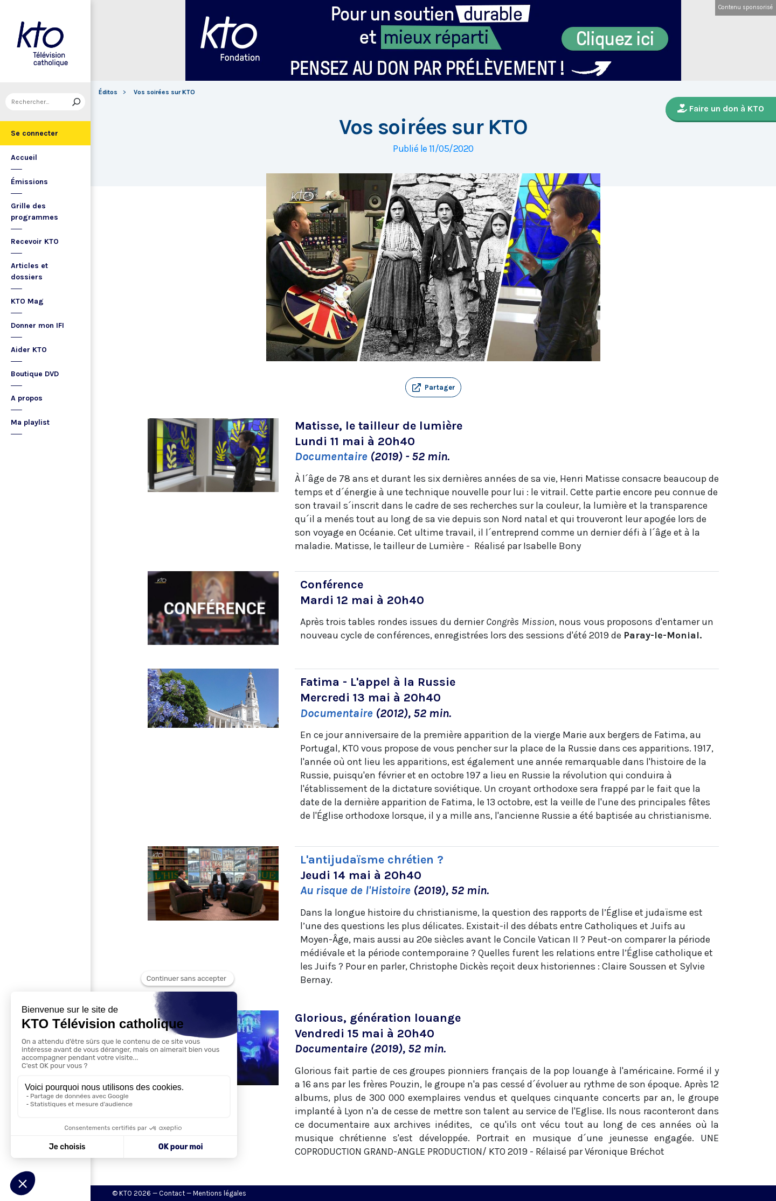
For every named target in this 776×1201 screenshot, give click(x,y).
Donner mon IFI (37, 325)
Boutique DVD (35, 373)
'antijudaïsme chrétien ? (376, 860)
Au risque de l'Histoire (355, 890)
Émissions (29, 181)
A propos (27, 398)
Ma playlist (30, 422)
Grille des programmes (34, 211)
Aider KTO (29, 349)
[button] (433, 387)
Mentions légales (219, 1193)
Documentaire (332, 456)
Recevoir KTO (35, 241)
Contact (172, 1193)
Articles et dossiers (29, 271)
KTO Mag (27, 301)
